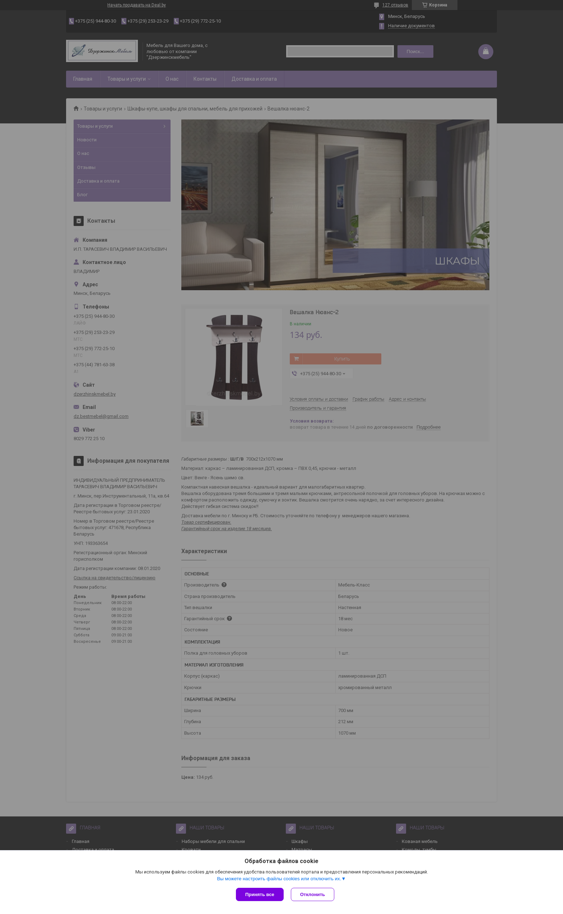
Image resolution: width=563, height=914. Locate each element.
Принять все (259, 894)
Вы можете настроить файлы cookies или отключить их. (279, 878)
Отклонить (312, 894)
